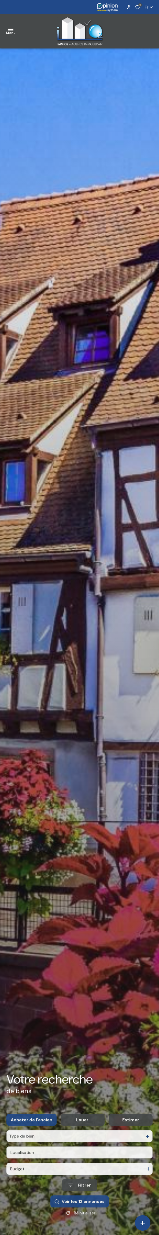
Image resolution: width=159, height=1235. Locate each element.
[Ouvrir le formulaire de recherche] (79, 1198)
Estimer (130, 1133)
